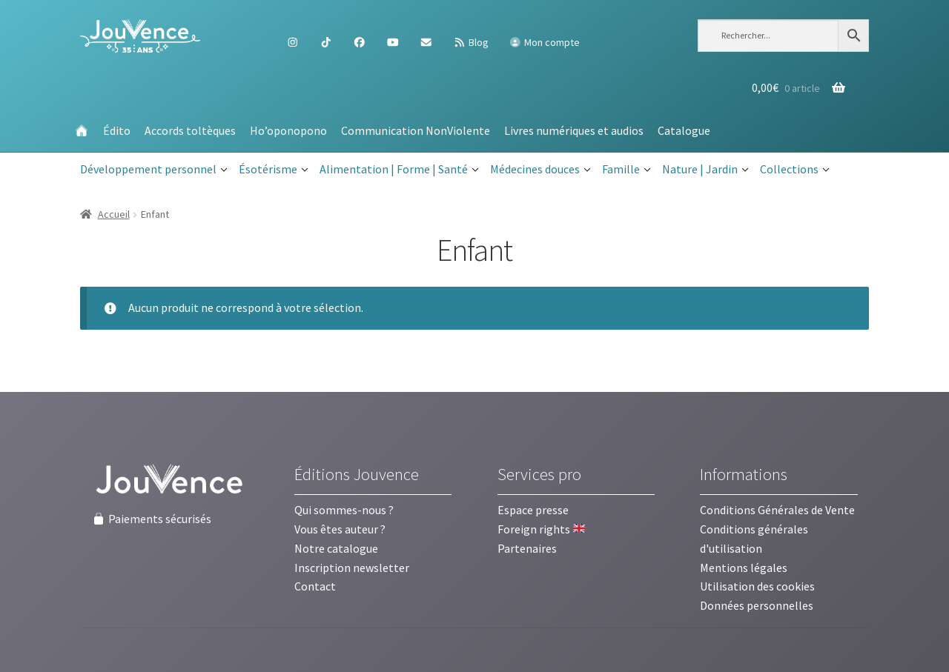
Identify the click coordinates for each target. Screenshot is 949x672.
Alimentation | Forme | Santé (399, 169)
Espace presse (533, 509)
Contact (315, 586)
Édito (116, 130)
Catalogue (684, 130)
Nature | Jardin (705, 169)
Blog (471, 42)
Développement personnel (154, 169)
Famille (626, 169)
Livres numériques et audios (574, 130)
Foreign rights (541, 529)
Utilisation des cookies (757, 586)
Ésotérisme (273, 169)
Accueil (114, 214)
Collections (795, 169)
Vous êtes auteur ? (340, 529)
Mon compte (544, 42)
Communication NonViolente (415, 130)
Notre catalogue (336, 548)
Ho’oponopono (288, 130)
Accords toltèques (190, 130)
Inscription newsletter (351, 567)
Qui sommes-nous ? (344, 509)
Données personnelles (756, 605)
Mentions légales (743, 567)
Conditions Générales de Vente (777, 509)
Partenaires (527, 548)
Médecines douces (540, 169)
